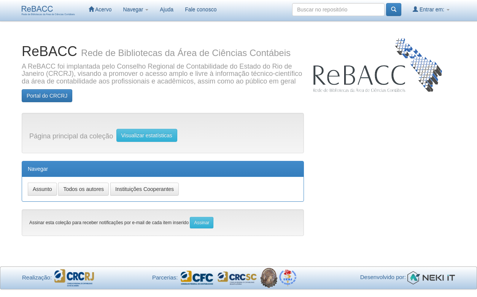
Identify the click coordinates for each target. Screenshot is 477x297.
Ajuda (166, 9)
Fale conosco (200, 9)
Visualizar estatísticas (146, 135)
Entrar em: (431, 9)
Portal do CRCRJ (47, 96)
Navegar (136, 9)
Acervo (100, 9)
